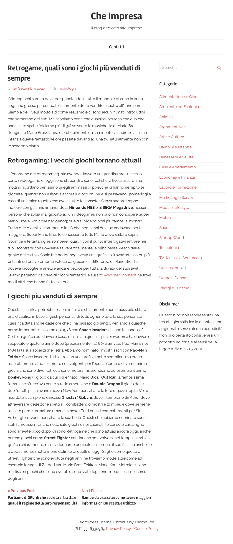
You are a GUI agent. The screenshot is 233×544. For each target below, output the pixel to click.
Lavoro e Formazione (178, 187)
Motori (165, 217)
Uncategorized (172, 268)
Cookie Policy (146, 528)
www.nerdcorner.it (120, 275)
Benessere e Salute (176, 157)
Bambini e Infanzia (175, 147)
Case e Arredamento (177, 167)
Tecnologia (67, 88)
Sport (164, 227)
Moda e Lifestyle (174, 207)
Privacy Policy (118, 528)
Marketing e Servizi (176, 197)
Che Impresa (116, 16)
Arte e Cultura (171, 137)
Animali (166, 117)
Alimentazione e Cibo (178, 96)
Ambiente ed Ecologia (179, 106)
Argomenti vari (172, 127)
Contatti (116, 47)
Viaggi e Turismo (174, 288)
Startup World (171, 237)
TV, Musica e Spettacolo (180, 258)
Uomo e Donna (172, 278)
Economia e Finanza (177, 177)
